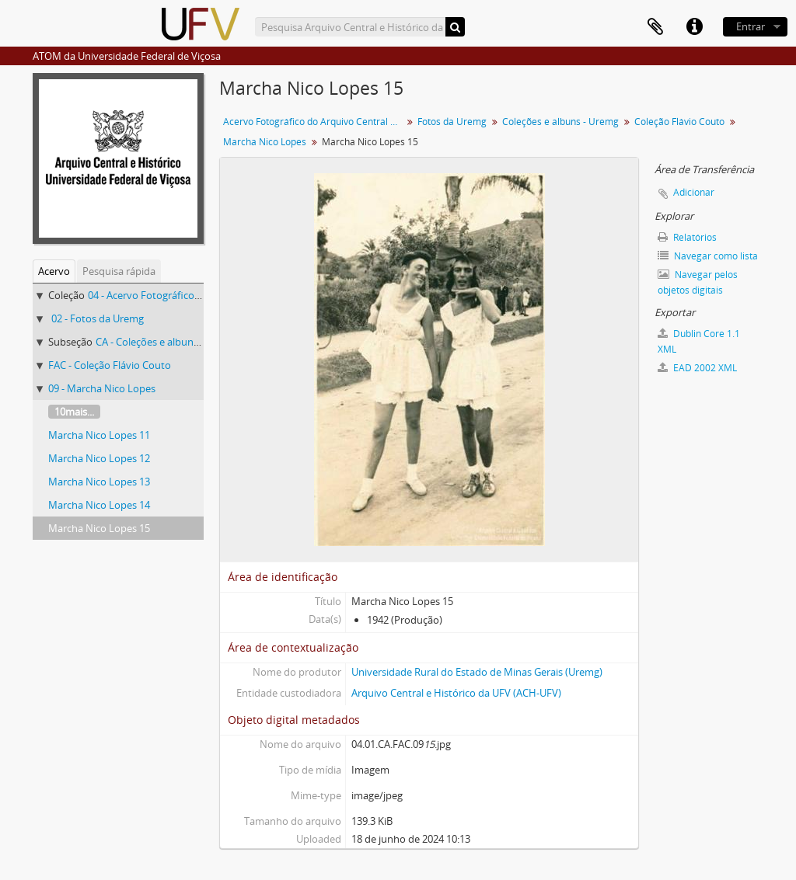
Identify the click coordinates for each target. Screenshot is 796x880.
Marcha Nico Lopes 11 (99, 435)
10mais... (74, 412)
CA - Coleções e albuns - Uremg (166, 342)
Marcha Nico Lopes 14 (99, 505)
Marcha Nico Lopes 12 (99, 458)
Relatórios (687, 237)
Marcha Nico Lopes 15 (99, 528)
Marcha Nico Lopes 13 (99, 482)
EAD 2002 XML (697, 367)
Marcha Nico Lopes (264, 141)
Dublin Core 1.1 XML (699, 341)
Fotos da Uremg (452, 121)
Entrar (750, 26)
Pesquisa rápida (118, 271)
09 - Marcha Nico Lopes (101, 388)
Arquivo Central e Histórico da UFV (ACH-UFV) (456, 693)
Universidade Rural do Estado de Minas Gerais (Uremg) (476, 672)
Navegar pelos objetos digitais (698, 282)
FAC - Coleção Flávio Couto (109, 365)
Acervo (54, 271)
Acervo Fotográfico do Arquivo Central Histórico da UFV (314, 121)
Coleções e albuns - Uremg (560, 121)
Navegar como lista (708, 256)
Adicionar (693, 192)
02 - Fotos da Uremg (97, 318)
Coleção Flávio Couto (679, 121)
